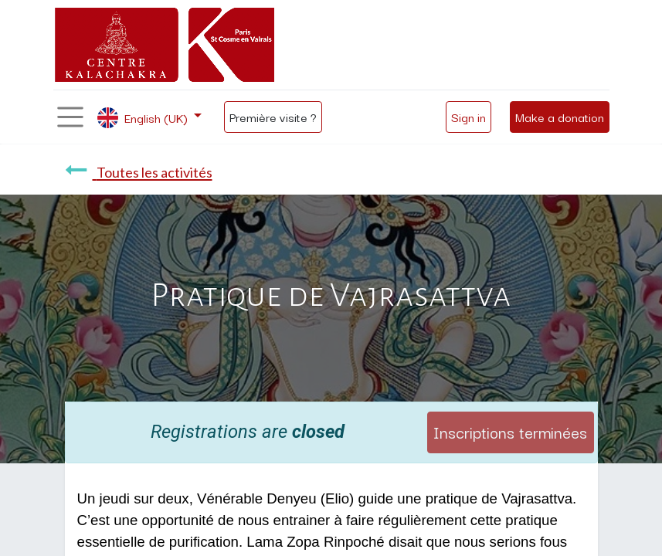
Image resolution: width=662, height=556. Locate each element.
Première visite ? (273, 116)
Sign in (468, 116)
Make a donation (559, 116)
